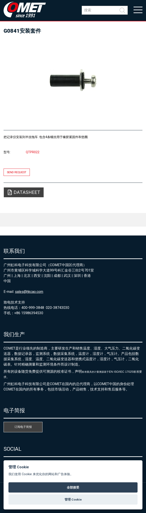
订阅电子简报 (23, 427)
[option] (73, 80)
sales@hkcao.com (29, 292)
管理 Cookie (73, 499)
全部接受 (73, 487)
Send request (16, 172)
